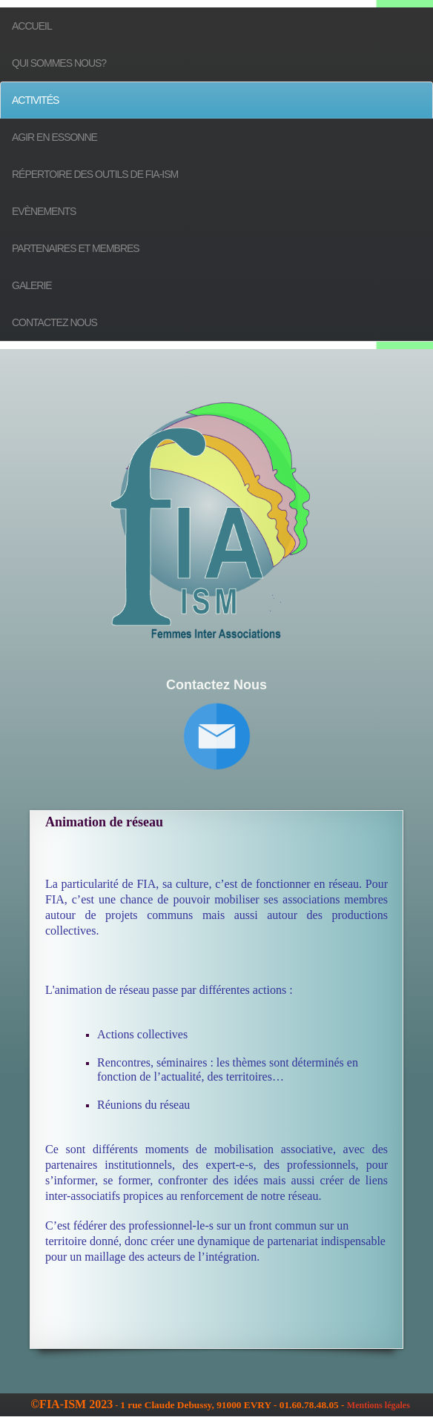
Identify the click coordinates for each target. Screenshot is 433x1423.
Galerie (32, 285)
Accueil (32, 26)
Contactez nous (54, 322)
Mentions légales (378, 1405)
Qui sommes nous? (59, 63)
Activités (35, 100)
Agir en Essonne (54, 137)
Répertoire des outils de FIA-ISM (95, 174)
